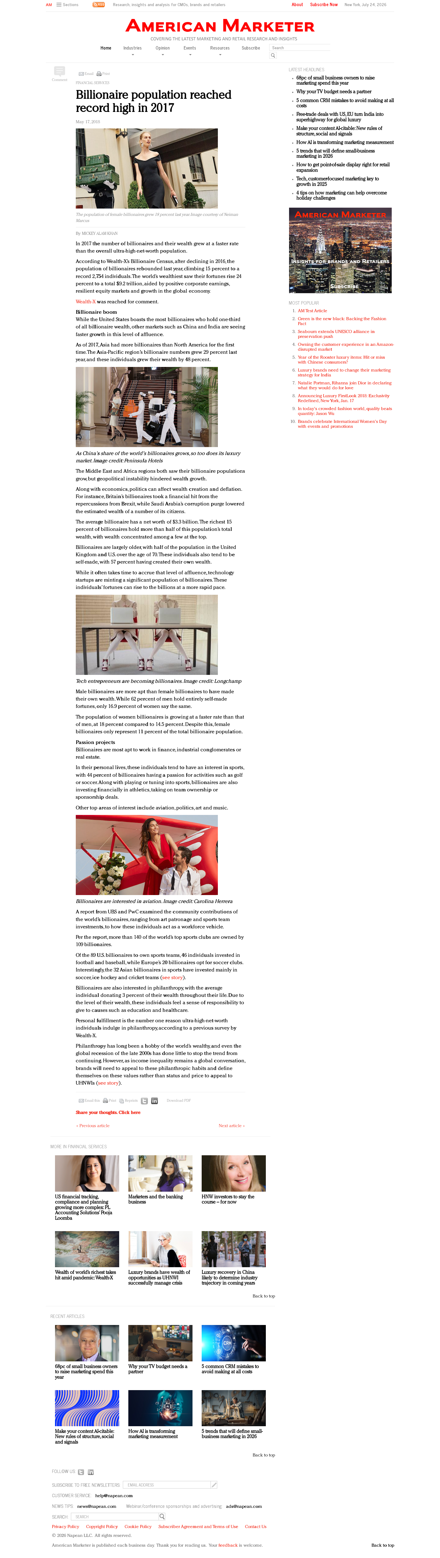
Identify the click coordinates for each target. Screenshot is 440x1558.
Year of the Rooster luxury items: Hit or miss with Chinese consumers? (341, 360)
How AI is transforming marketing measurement (345, 142)
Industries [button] (132, 50)
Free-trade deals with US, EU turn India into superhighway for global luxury (339, 117)
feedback (228, 1545)
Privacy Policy (65, 1527)
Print (106, 74)
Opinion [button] (163, 50)
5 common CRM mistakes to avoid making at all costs (230, 1369)
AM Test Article (313, 311)
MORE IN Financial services (78, 1146)
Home (106, 48)
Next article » (232, 1126)
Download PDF (179, 1101)
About (297, 4)
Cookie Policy (138, 1527)
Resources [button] (220, 50)
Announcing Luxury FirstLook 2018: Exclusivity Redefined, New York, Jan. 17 (344, 398)
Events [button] (190, 50)
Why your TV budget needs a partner (333, 92)
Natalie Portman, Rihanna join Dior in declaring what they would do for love (344, 385)
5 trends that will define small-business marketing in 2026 (232, 1434)
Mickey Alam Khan (100, 234)
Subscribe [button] (251, 48)
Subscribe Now (324, 4)
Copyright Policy (102, 1527)
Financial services (92, 83)
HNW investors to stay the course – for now (228, 1200)
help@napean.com (114, 1496)
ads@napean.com (244, 1506)
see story (172, 977)
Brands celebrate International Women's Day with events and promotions (342, 424)
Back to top (264, 1296)
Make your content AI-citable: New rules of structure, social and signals (339, 131)
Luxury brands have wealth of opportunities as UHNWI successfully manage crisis (159, 1278)
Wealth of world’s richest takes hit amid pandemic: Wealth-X (85, 1275)
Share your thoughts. (108, 1113)
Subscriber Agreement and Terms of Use (198, 1527)
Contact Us (255, 1527)
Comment (59, 80)
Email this (92, 1101)
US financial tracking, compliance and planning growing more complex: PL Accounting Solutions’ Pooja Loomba (83, 1208)
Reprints (131, 1101)
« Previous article (93, 1126)
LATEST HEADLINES (306, 69)
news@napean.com (96, 1506)
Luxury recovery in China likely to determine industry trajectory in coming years (230, 1278)
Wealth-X (86, 302)
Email (89, 74)
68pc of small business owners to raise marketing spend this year (335, 81)
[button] (68, 4)
